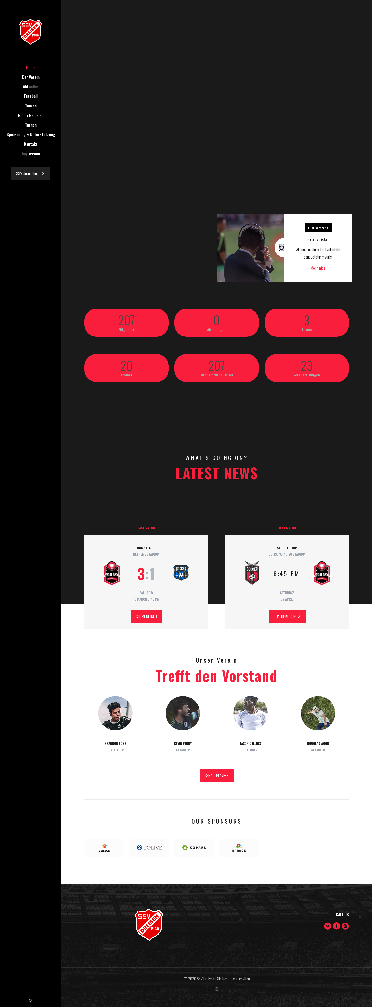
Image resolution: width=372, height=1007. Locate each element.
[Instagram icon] (31, 1000)
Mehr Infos (318, 268)
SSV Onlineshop (30, 173)
